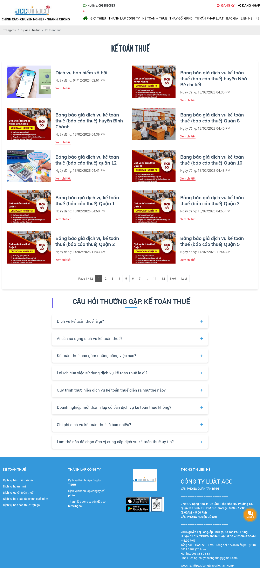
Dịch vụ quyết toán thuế (18, 492)
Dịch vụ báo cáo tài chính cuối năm (25, 499)
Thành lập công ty (124, 18)
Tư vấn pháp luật (209, 18)
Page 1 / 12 (85, 278)
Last (184, 278)
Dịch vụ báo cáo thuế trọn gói (22, 505)
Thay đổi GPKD (181, 18)
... (147, 278)
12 (163, 278)
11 (155, 278)
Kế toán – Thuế (154, 18)
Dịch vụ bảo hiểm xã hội (18, 480)
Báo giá (232, 18)
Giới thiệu (98, 18)
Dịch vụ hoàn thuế (14, 486)
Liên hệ (246, 18)
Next (173, 278)
